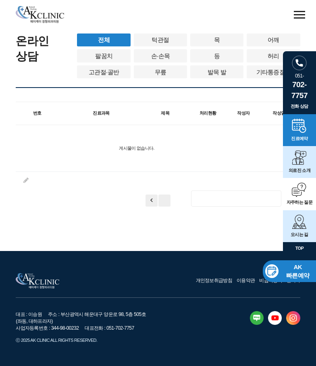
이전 (164, 201)
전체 (104, 39)
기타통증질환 (273, 72)
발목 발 (217, 72)
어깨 (273, 39)
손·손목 (160, 55)
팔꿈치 (103, 55)
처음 (152, 201)
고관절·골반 (104, 72)
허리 (273, 55)
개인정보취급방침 (214, 280)
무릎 (160, 72)
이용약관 (246, 280)
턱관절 (160, 39)
